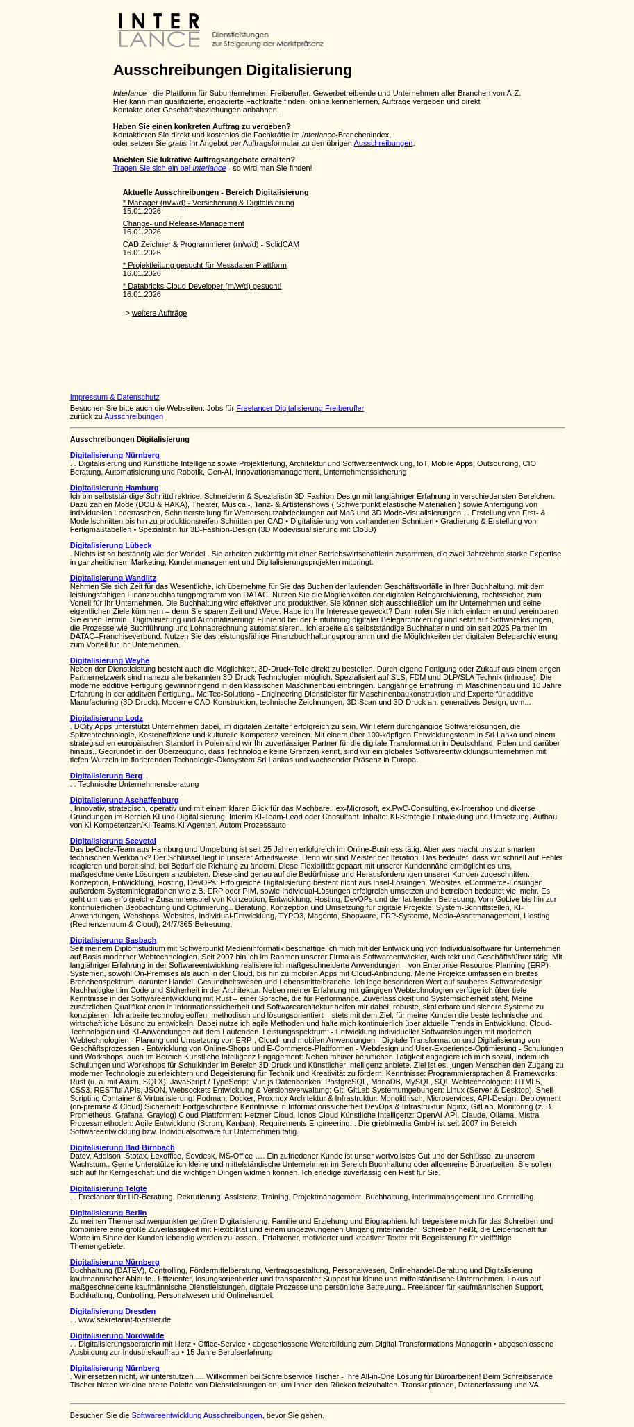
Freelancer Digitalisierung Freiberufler (300, 408)
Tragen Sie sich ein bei (169, 168)
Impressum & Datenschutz (115, 397)
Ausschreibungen (382, 143)
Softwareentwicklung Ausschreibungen (196, 1415)
